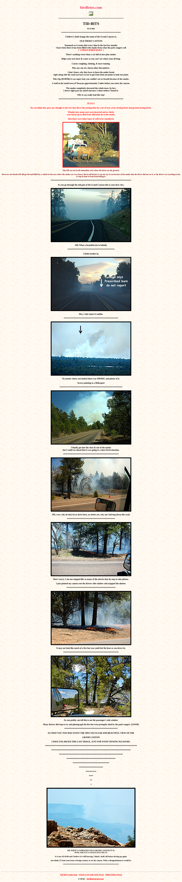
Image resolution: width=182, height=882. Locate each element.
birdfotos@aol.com (95, 879)
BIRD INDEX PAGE (114, 875)
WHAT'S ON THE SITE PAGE (91, 875)
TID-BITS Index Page (68, 875)
